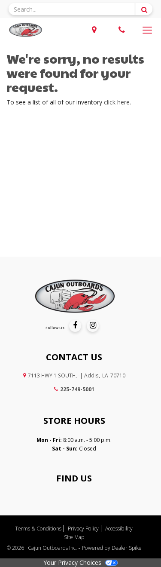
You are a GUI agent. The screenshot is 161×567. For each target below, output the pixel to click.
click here (117, 102)
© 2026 (17, 548)
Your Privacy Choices (80, 562)
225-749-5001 (74, 389)
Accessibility (119, 528)
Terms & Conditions (38, 528)
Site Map (74, 537)
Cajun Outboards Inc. (53, 548)
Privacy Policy (83, 528)
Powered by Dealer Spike (112, 548)
